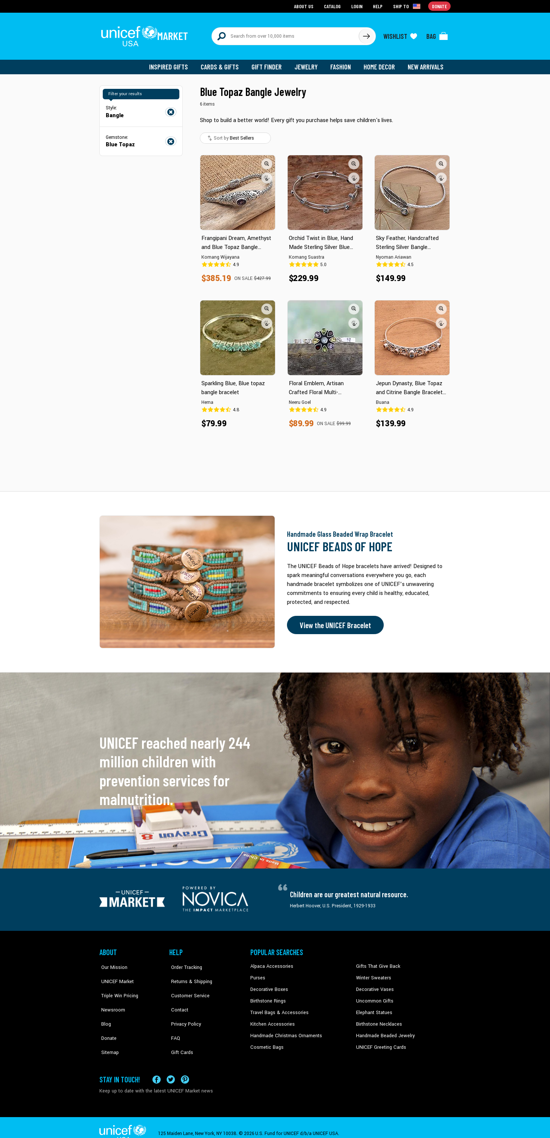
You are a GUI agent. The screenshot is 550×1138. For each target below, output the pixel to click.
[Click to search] (366, 34)
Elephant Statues (373, 1008)
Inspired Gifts (174, 63)
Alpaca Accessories (270, 963)
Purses (257, 974)
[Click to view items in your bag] (437, 34)
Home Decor (380, 63)
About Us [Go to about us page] (305, 6)
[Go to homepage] (146, 34)
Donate (106, 1019)
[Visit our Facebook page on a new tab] (156, 1067)
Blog (104, 1008)
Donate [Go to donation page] (439, 6)
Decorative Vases (374, 985)
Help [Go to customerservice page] (378, 6)
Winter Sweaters (372, 974)
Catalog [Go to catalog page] (333, 6)
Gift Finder (270, 63)
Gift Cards (179, 1031)
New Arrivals (426, 63)
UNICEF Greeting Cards (379, 1042)
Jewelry (308, 63)
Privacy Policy (183, 1008)
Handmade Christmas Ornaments (285, 1031)
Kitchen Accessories (271, 1019)
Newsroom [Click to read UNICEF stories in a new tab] (110, 997)
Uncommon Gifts (374, 997)
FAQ (173, 1019)
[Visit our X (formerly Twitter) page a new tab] (170, 1067)
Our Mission (112, 963)
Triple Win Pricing (117, 985)
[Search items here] (285, 34)
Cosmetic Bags (266, 1042)
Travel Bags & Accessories (277, 1008)
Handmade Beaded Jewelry (383, 1031)
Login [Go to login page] (357, 6)
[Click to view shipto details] (408, 5)
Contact (177, 997)
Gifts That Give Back (377, 963)
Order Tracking (184, 963)
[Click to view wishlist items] (400, 34)
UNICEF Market (114, 974)
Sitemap (108, 1031)
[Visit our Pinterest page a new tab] (184, 1067)
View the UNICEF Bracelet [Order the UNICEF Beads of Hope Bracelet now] (333, 621)
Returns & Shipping (189, 974)
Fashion (342, 63)
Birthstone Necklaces (377, 1019)
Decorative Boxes (268, 985)
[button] (266, 160)
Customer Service (187, 985)
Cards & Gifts (224, 63)
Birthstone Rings (267, 997)
